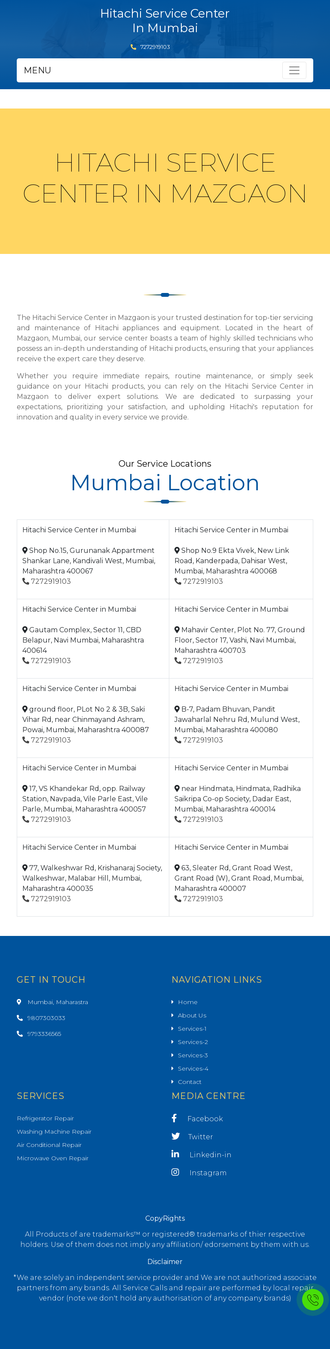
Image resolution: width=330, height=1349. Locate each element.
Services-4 (193, 1068)
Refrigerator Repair (45, 1118)
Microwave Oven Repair (53, 1158)
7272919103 (150, 46)
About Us (192, 1015)
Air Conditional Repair (49, 1145)
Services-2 (193, 1042)
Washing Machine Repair (54, 1131)
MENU (37, 70)
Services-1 (192, 1028)
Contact (190, 1082)
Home (188, 1002)
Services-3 (193, 1055)
